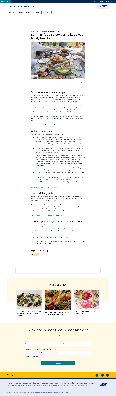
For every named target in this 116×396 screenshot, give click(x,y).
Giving (94, 1)
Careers (101, 1)
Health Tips (20, 13)
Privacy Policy (39, 392)
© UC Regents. (12, 392)
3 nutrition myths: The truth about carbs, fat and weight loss (57, 313)
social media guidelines (72, 383)
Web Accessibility (65, 392)
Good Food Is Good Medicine (20, 6)
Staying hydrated (36, 196)
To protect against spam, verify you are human (40, 349)
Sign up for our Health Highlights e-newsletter (44, 187)
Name (25, 340)
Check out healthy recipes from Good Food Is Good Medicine (49, 237)
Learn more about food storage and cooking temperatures (48, 125)
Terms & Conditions (31, 392)
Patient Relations (78, 385)
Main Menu (5, 1)
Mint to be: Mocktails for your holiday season (84, 312)
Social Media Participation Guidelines (51, 392)
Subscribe (46, 12)
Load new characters (31, 356)
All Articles (36, 13)
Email (63, 340)
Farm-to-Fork (10, 13)
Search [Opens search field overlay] (111, 1)
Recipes (28, 13)
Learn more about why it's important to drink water (46, 215)
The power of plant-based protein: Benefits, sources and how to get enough (29, 313)
